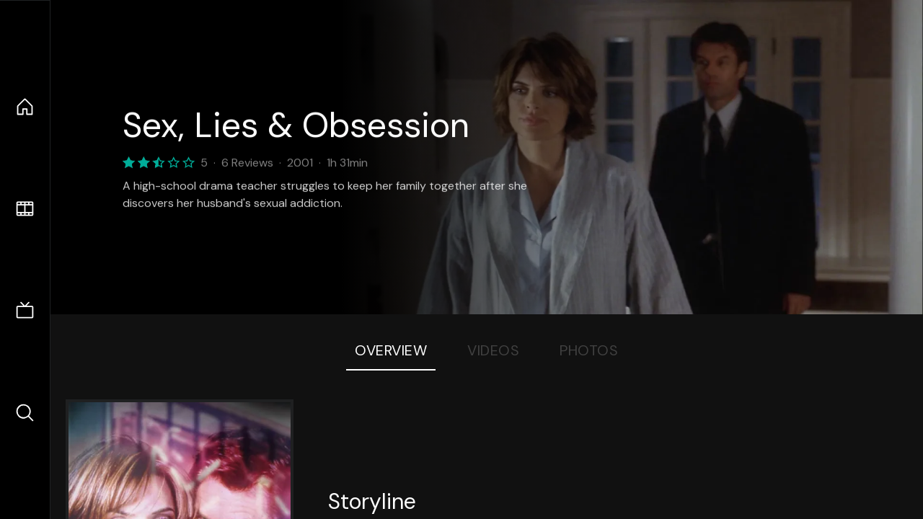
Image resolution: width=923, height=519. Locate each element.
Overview (391, 350)
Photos (589, 350)
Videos (493, 350)
